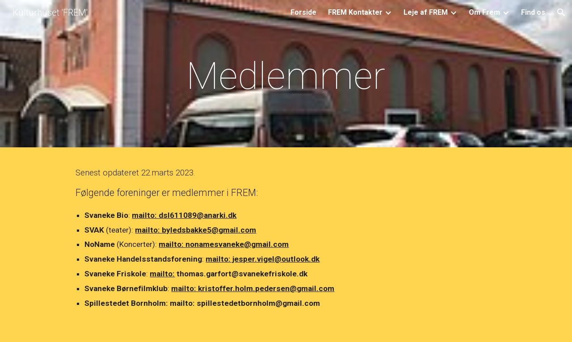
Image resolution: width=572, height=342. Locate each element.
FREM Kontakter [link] (355, 12)
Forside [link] (303, 12)
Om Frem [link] (484, 12)
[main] (286, 76)
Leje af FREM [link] (426, 12)
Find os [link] (533, 12)
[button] (561, 12)
